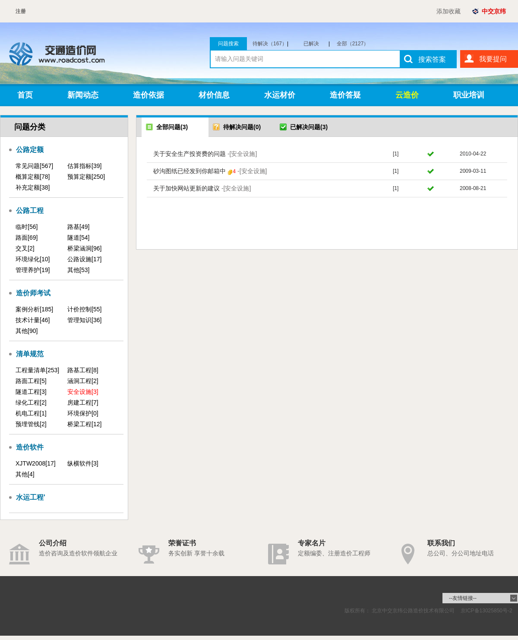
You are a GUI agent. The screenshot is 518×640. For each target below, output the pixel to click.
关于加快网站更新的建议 (202, 188)
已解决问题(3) (304, 127)
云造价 (407, 95)
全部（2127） (353, 44)
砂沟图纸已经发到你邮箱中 (210, 171)
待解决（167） (270, 43)
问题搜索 (228, 44)
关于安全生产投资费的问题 (205, 153)
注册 (21, 11)
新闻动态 (82, 95)
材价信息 (214, 95)
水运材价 (279, 95)
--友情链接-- (463, 598)
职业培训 (468, 95)
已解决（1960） (315, 43)
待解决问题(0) (237, 127)
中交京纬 (494, 11)
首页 (25, 95)
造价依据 (148, 95)
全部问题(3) (167, 127)
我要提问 (493, 59)
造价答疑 (345, 95)
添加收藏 (448, 11)
